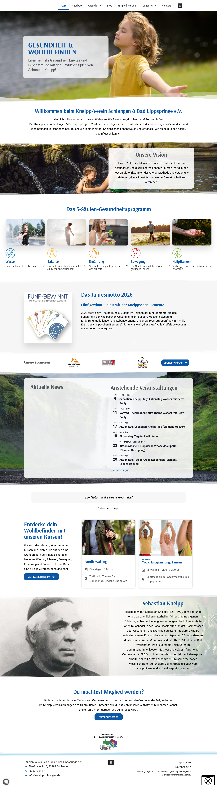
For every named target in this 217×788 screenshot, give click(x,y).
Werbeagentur (185, 779)
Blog (109, 9)
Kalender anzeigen (120, 478)
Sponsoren (148, 9)
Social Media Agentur (167, 779)
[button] (25, 273)
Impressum (184, 769)
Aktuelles (95, 9)
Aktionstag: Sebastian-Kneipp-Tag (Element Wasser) (152, 434)
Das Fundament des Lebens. (21, 273)
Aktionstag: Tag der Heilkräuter (138, 443)
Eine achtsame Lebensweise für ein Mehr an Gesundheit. (64, 275)
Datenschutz (183, 774)
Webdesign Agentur (145, 779)
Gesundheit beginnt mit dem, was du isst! (105, 275)
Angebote (77, 9)
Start (63, 9)
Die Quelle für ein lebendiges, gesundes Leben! (146, 275)
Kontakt (166, 9)
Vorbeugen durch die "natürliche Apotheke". (189, 275)
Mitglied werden (127, 9)
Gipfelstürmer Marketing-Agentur (176, 782)
